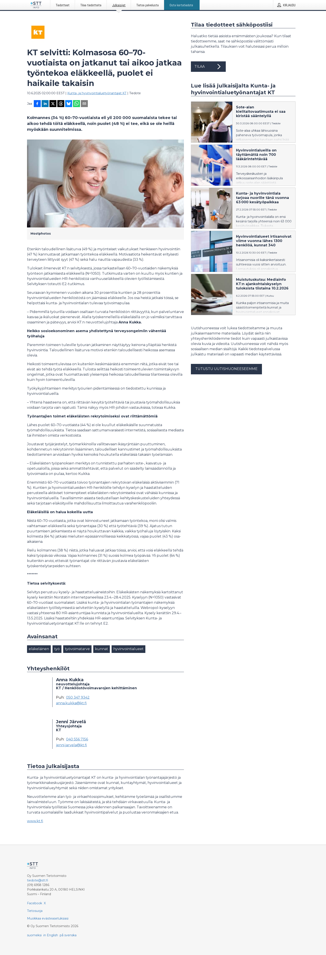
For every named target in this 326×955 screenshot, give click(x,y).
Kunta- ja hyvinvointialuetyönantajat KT (96, 93)
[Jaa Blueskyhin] (68, 104)
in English (50, 935)
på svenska (68, 935)
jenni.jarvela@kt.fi (71, 745)
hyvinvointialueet (128, 649)
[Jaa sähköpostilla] (84, 104)
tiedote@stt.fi (37, 880)
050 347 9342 (78, 697)
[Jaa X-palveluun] (52, 104)
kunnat (101, 649)
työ (57, 649)
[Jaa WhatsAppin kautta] (76, 104)
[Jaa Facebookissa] (37, 104)
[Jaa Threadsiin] (60, 104)
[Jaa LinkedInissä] (45, 104)
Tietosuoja (34, 911)
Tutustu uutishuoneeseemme (226, 369)
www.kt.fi (35, 821)
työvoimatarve (77, 649)
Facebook (34, 903)
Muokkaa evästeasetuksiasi (47, 918)
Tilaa (208, 66)
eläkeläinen (39, 649)
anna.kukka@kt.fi (71, 703)
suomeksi (34, 935)
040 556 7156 (77, 739)
